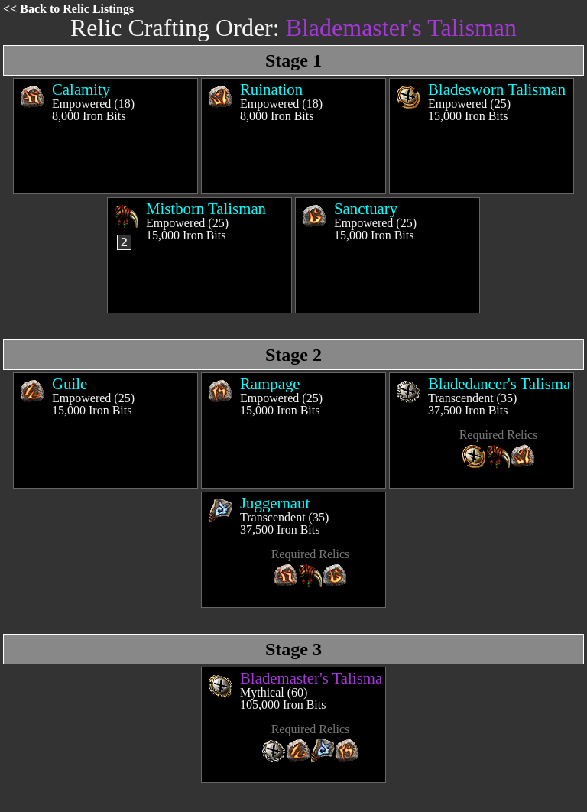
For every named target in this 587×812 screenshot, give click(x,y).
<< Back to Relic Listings (68, 8)
